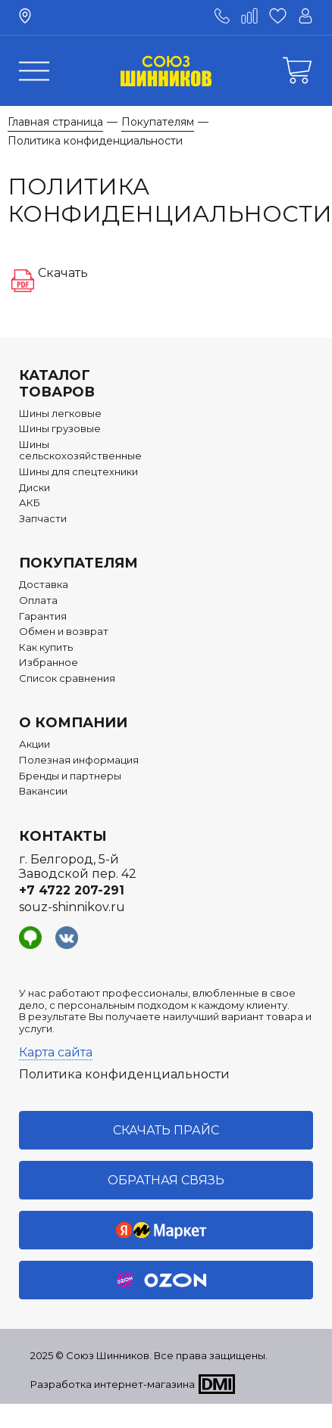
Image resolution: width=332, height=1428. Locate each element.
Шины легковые (60, 413)
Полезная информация (79, 760)
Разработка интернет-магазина (112, 1384)
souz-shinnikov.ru (72, 907)
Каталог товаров (57, 383)
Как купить (46, 647)
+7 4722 (71, 890)
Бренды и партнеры (70, 776)
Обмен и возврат (63, 631)
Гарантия (43, 616)
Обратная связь (166, 1180)
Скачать (63, 273)
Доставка (43, 584)
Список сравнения (67, 678)
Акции (34, 744)
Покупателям (78, 563)
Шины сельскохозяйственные (80, 450)
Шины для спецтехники (78, 472)
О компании (73, 722)
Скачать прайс (166, 1130)
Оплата (38, 600)
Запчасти (43, 518)
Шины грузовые (60, 428)
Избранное (48, 662)
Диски (34, 487)
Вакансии (43, 791)
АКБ (29, 503)
